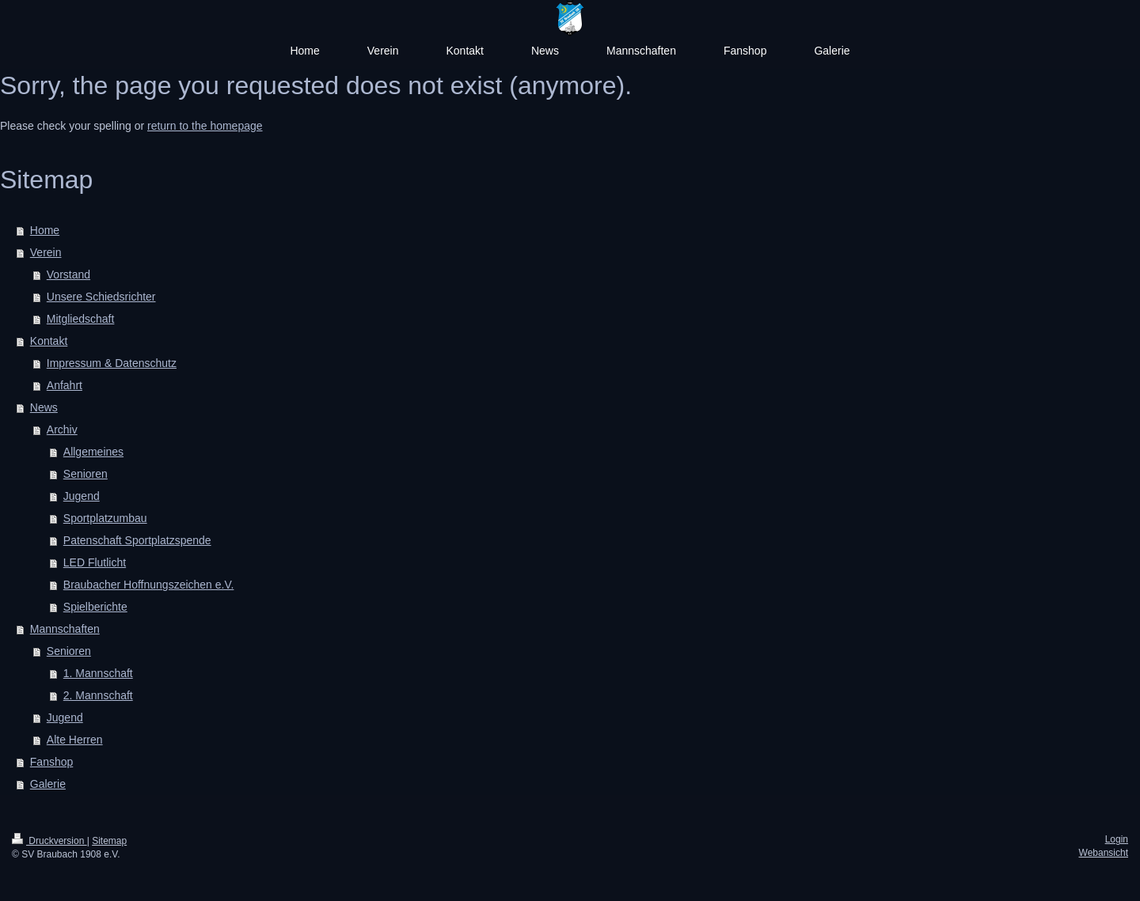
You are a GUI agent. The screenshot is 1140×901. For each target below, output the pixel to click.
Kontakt (48, 341)
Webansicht (1103, 852)
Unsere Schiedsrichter (101, 296)
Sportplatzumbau (105, 518)
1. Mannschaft (98, 673)
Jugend (81, 496)
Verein (46, 252)
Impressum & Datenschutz (112, 363)
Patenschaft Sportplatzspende (137, 540)
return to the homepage (205, 125)
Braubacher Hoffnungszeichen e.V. (148, 584)
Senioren (85, 474)
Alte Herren (75, 739)
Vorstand (68, 274)
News (44, 407)
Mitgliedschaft (81, 318)
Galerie (48, 784)
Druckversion (49, 840)
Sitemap (109, 840)
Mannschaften (65, 629)
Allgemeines (93, 451)
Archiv (62, 429)
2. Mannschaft (98, 695)
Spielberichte (95, 606)
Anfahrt (64, 385)
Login (1116, 839)
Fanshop (51, 761)
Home (44, 230)
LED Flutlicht (94, 562)
